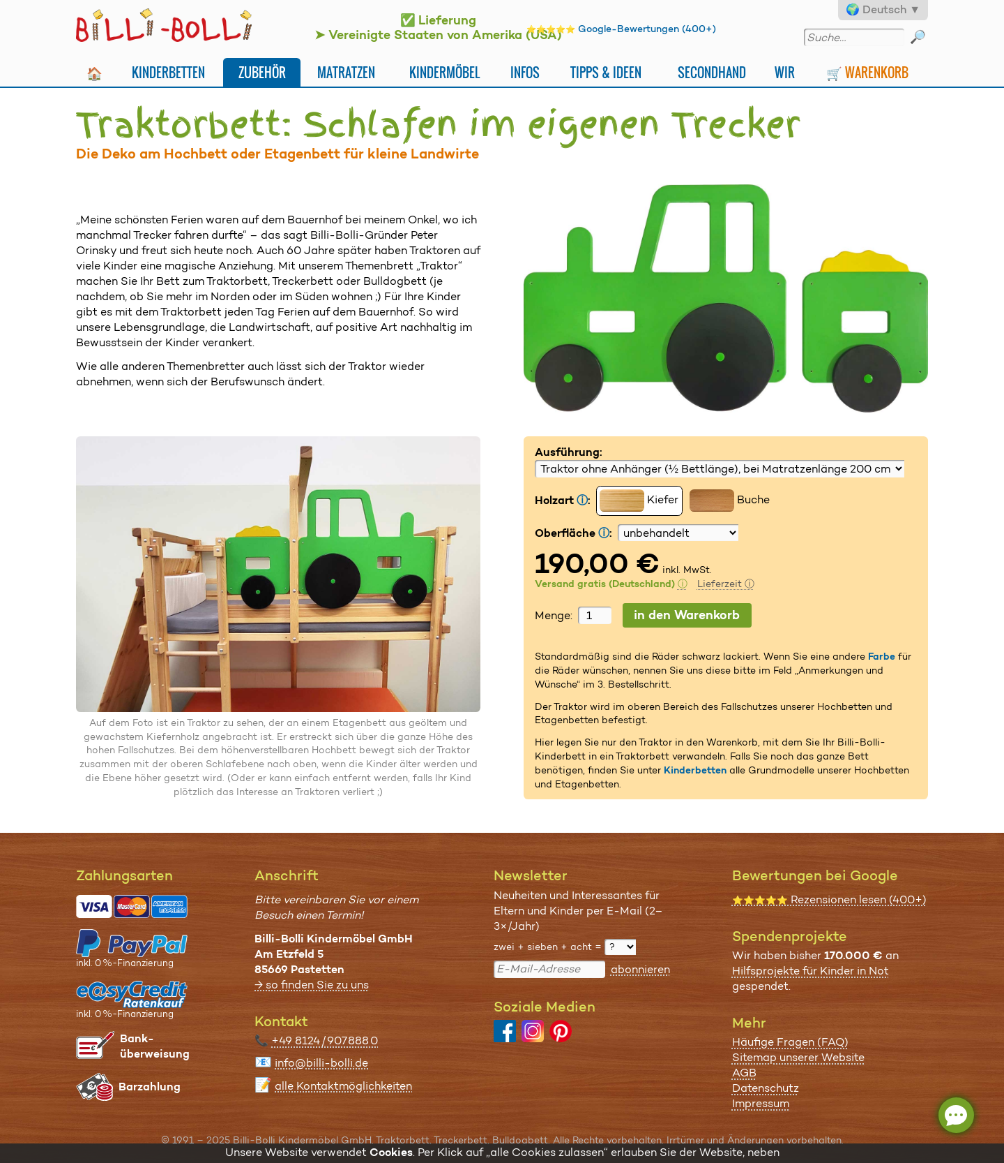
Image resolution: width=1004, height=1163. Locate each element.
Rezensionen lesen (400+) (829, 899)
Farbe (881, 656)
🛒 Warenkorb (867, 72)
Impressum (760, 1103)
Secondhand (712, 72)
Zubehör (262, 72)
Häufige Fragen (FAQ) (790, 1042)
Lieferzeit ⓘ (725, 583)
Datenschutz (765, 1088)
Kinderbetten (168, 72)
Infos (525, 72)
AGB (744, 1072)
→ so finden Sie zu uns (311, 984)
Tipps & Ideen (605, 72)
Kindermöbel (444, 72)
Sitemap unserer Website (798, 1057)
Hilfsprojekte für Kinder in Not (810, 970)
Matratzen (346, 72)
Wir (785, 72)
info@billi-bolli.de (321, 1062)
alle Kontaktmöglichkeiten (343, 1085)
